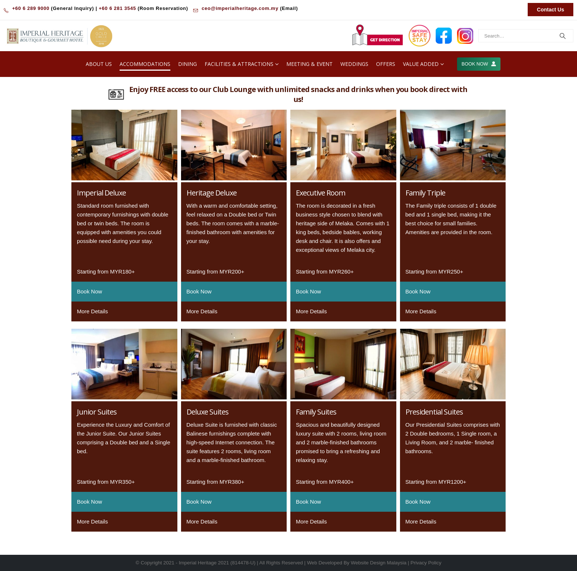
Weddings (354, 63)
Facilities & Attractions (239, 63)
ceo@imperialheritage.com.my (240, 8)
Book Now (89, 291)
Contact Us (550, 10)
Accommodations (145, 63)
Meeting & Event (309, 63)
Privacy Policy (426, 562)
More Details (92, 311)
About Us (99, 63)
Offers (385, 63)
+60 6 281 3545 (117, 8)
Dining (187, 63)
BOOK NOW (478, 64)
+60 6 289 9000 (30, 8)
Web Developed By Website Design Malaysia (356, 562)
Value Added (421, 63)
